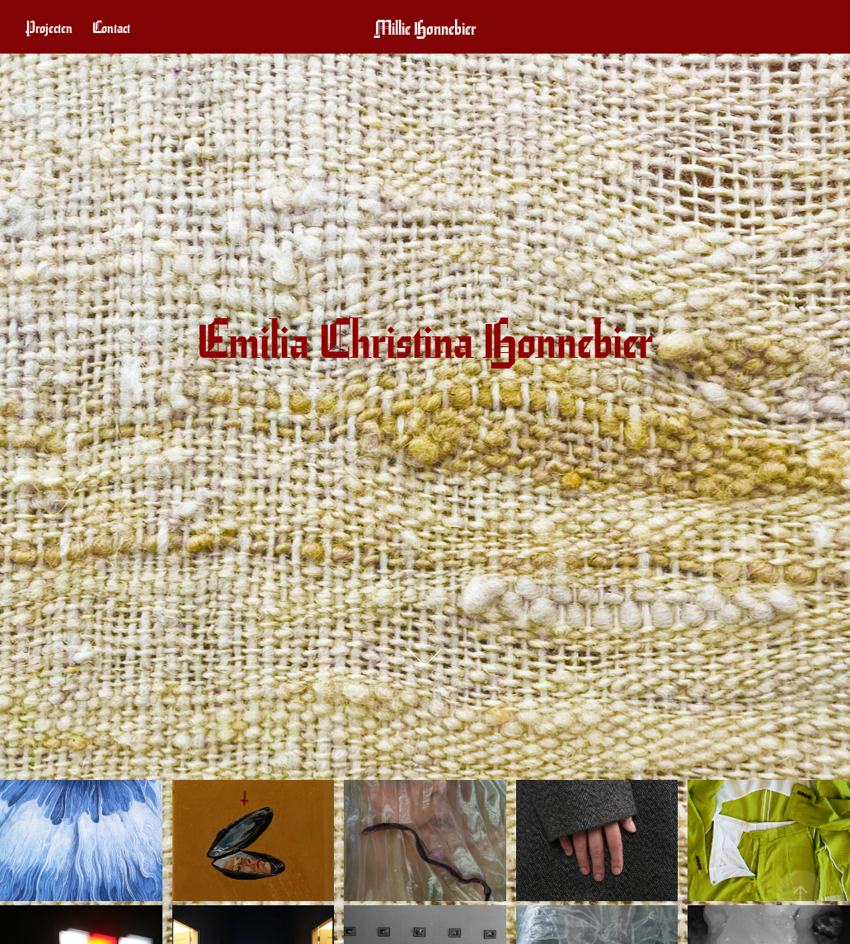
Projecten (49, 27)
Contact (111, 27)
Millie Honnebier (425, 27)
